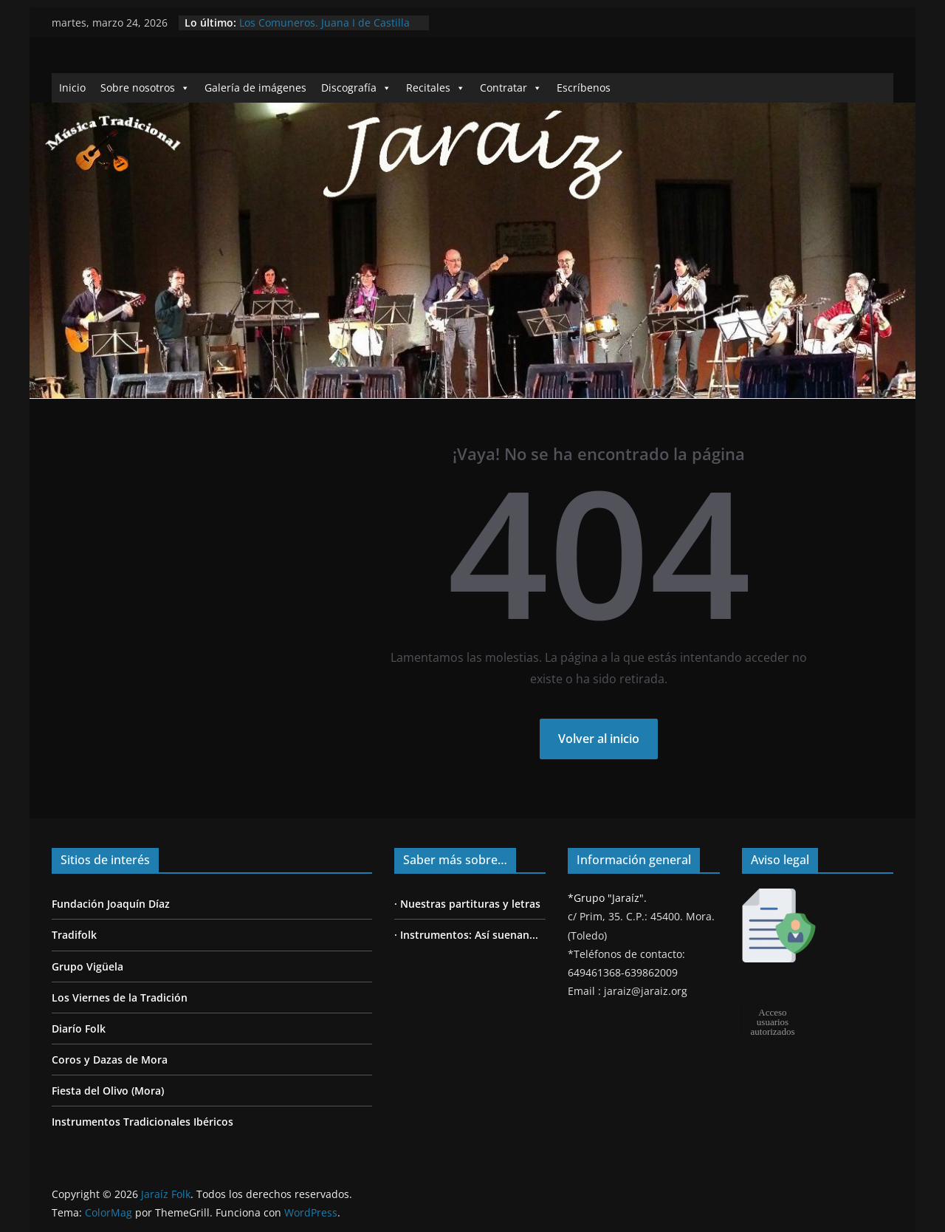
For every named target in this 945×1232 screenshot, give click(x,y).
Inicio (72, 88)
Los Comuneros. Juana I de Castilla (324, 23)
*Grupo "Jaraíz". (607, 898)
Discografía (356, 88)
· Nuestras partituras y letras (467, 904)
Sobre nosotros (145, 88)
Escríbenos (584, 88)
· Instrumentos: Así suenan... (466, 935)
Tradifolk (74, 935)
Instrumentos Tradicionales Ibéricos (142, 1122)
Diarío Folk (79, 1028)
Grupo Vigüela (87, 966)
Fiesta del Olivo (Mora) (108, 1091)
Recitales (435, 88)
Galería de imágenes (255, 88)
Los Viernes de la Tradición (120, 997)
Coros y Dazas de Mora (110, 1060)
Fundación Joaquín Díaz (111, 904)
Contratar (511, 88)
